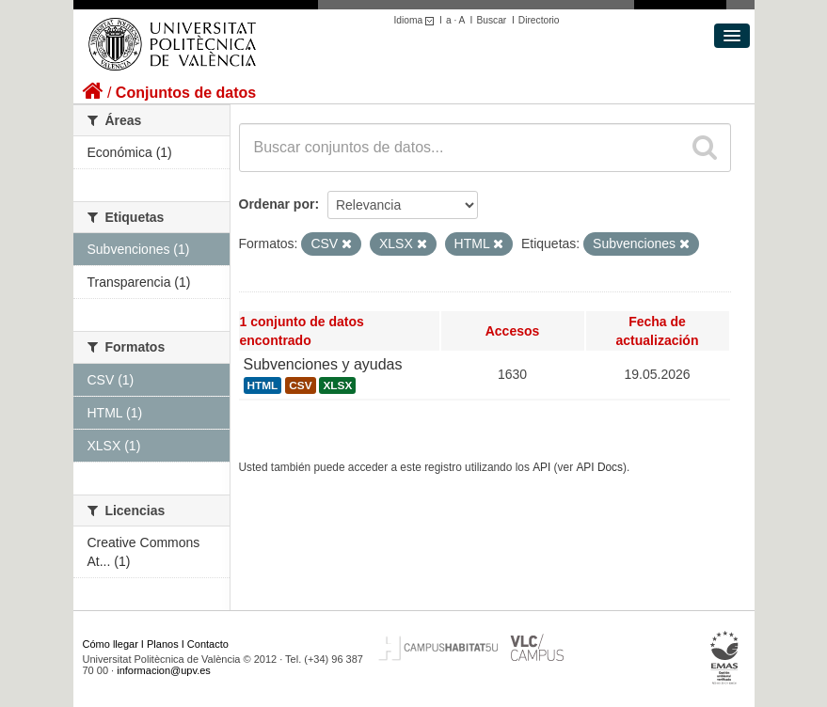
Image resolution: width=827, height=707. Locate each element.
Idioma (417, 20)
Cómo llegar (110, 644)
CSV (300, 385)
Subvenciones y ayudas (323, 364)
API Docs (599, 467)
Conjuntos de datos (186, 93)
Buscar (491, 20)
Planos (163, 644)
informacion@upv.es (164, 670)
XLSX (337, 385)
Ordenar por (277, 204)
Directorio (539, 20)
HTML (262, 385)
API (541, 467)
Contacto (208, 644)
